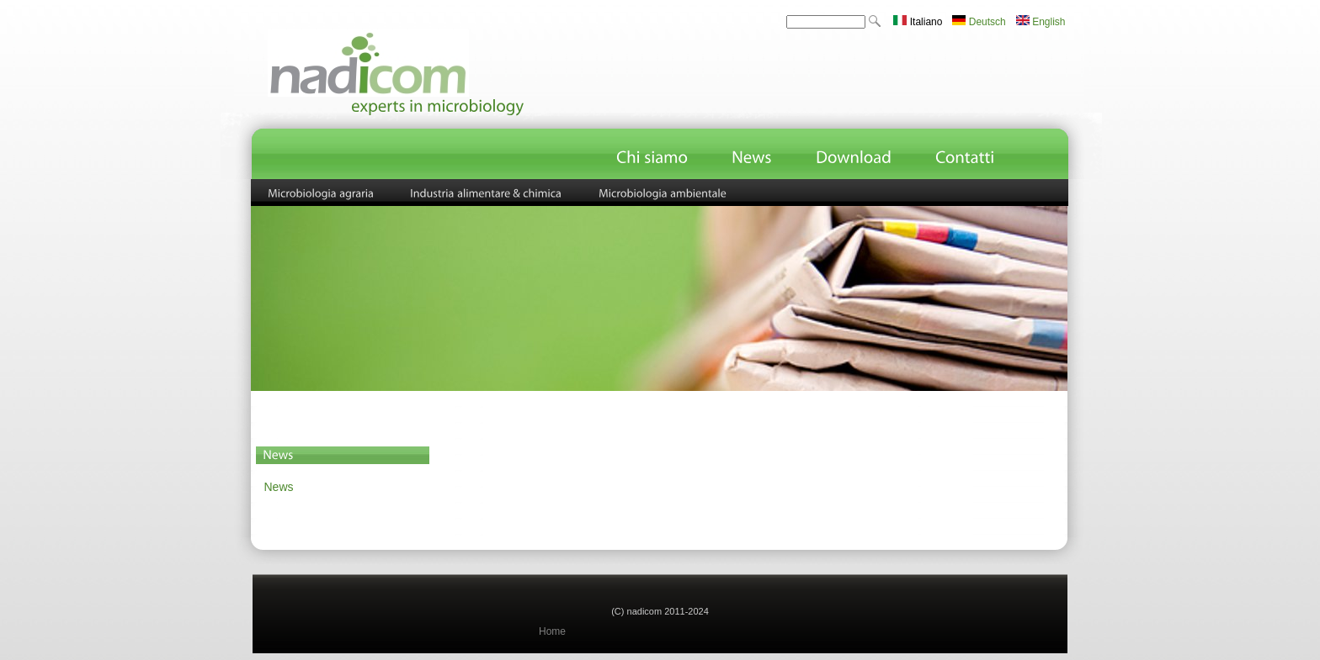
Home (552, 631)
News (279, 487)
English (1041, 22)
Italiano (917, 22)
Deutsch (978, 22)
